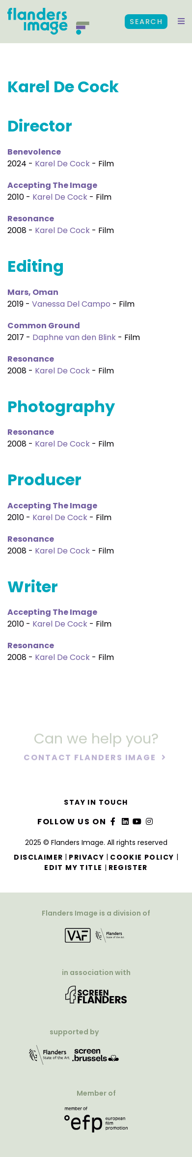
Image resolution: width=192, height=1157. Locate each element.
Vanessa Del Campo (71, 304)
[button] (181, 21)
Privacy (86, 857)
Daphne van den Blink (74, 337)
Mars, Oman (32, 292)
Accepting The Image (52, 185)
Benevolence (34, 152)
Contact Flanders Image (91, 757)
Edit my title (73, 867)
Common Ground (43, 325)
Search (146, 21)
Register (128, 867)
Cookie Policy (142, 857)
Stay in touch (96, 802)
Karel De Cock (62, 163)
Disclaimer (38, 857)
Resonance (30, 218)
